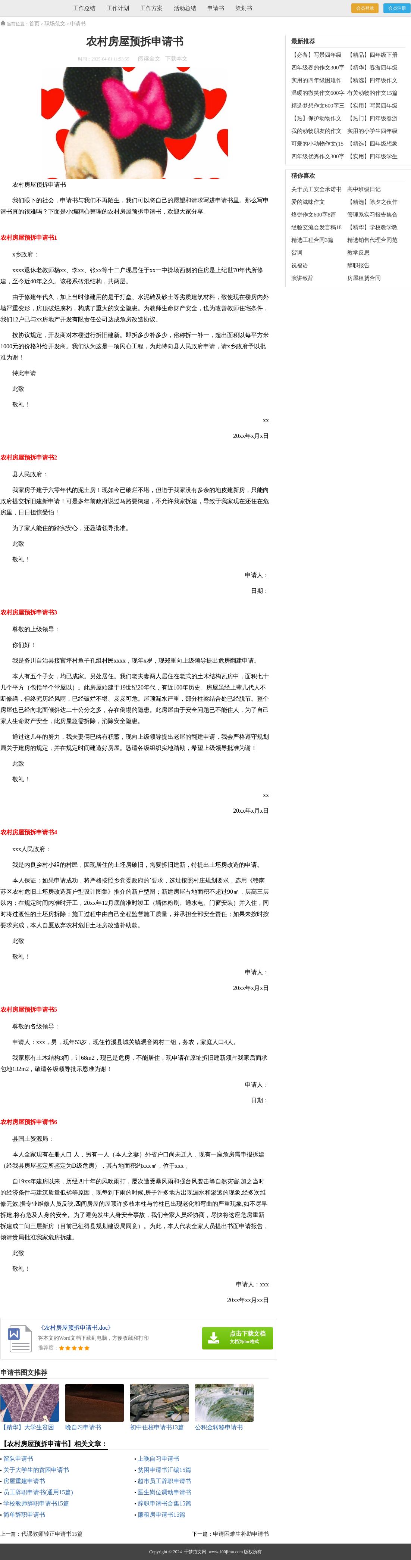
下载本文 (176, 59)
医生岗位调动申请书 (164, 1492)
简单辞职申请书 (24, 1514)
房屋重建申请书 (24, 1481)
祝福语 (299, 265)
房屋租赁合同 (364, 278)
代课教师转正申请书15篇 (52, 1534)
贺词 (296, 253)
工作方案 (151, 8)
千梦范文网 (195, 1551)
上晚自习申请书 (158, 1458)
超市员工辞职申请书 (164, 1481)
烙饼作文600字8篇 (313, 215)
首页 (34, 24)
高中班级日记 (364, 189)
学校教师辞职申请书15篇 (36, 1503)
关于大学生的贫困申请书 (36, 1470)
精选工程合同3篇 (312, 240)
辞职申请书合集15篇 (164, 1503)
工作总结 (84, 8)
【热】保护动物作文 (316, 118)
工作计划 (118, 8)
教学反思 (358, 253)
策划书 (243, 8)
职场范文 (54, 24)
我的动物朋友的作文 (316, 131)
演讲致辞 (302, 278)
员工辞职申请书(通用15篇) (38, 1492)
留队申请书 (18, 1458)
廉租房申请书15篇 (161, 1514)
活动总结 (185, 8)
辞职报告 (358, 265)
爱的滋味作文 (308, 202)
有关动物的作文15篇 (372, 93)
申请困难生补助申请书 (241, 1534)
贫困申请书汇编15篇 (164, 1470)
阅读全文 (149, 59)
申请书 (215, 8)
